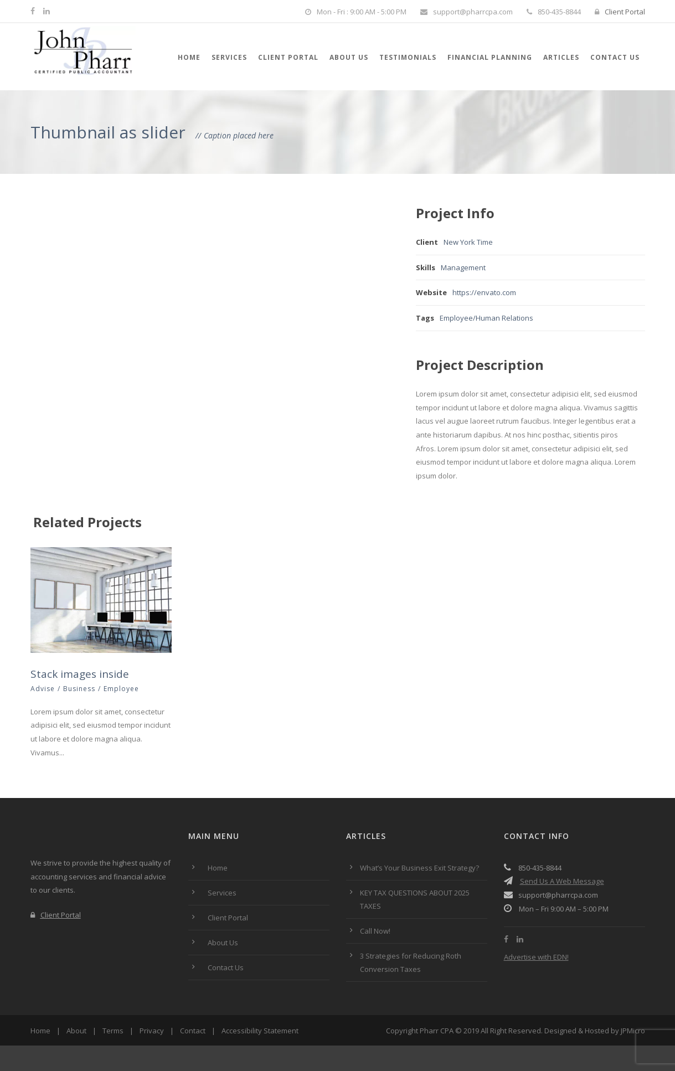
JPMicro (633, 1031)
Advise (42, 688)
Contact (192, 1031)
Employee (456, 318)
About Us (348, 57)
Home (189, 57)
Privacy (152, 1031)
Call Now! (375, 931)
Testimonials (407, 57)
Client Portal (620, 12)
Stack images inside (79, 674)
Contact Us (615, 57)
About (76, 1031)
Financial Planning (489, 57)
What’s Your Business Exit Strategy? (419, 868)
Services (229, 57)
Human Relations (504, 318)
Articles (561, 57)
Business (79, 688)
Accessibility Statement (259, 1031)
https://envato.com (484, 292)
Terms (112, 1031)
